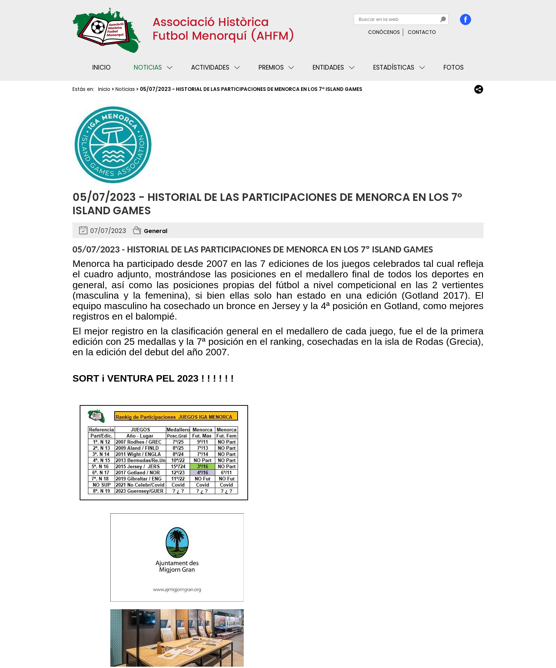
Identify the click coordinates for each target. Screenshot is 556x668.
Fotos (454, 67)
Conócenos (384, 32)
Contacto (422, 32)
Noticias (148, 67)
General (156, 231)
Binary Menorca (463, 640)
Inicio (101, 67)
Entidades (328, 67)
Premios (271, 67)
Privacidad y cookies (101, 640)
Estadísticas (393, 67)
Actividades (210, 67)
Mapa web (191, 640)
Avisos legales (153, 640)
